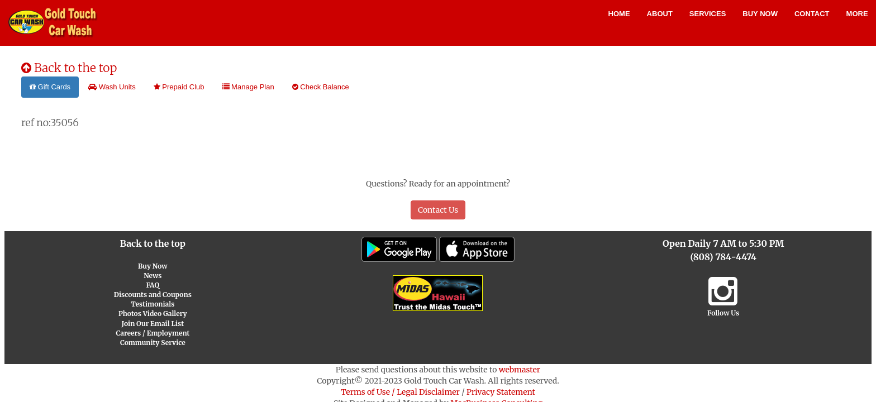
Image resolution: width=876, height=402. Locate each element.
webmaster (520, 370)
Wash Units (112, 87)
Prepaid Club (179, 87)
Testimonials (152, 304)
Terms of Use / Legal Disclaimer (400, 392)
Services (707, 13)
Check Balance (320, 87)
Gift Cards (50, 87)
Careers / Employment (152, 333)
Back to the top (69, 67)
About (660, 13)
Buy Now (760, 13)
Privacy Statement (500, 392)
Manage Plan (248, 87)
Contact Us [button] (438, 210)
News (152, 275)
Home (619, 13)
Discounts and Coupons (153, 294)
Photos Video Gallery (152, 313)
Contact (812, 13)
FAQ (152, 285)
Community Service (152, 342)
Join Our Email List (153, 323)
